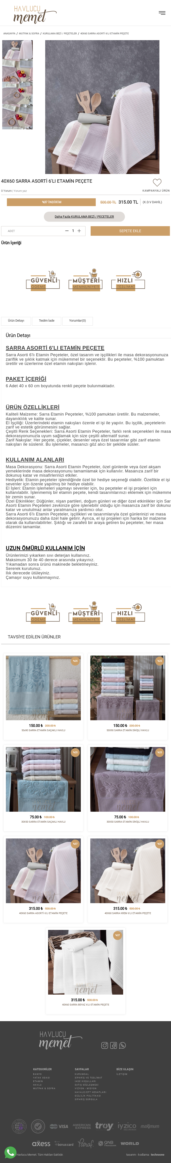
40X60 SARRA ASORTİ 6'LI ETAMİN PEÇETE (104, 33)
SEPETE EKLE (130, 231)
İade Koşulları (85, 1081)
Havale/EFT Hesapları (90, 1092)
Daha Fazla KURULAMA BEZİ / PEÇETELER (84, 216)
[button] (165, 107)
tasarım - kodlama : (145, 1154)
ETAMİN (38, 1081)
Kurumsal (82, 1074)
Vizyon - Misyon (86, 1088)
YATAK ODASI (41, 1078)
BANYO (37, 1074)
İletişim (122, 1074)
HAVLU (37, 1085)
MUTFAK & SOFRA (44, 1088)
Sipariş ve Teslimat (88, 1078)
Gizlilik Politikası (88, 1096)
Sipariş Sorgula (86, 1099)
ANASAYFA (9, 33)
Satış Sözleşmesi (87, 1085)
